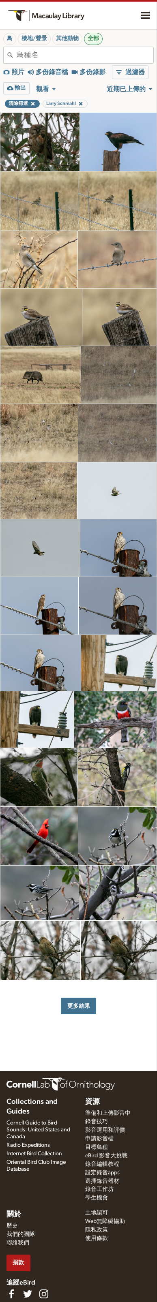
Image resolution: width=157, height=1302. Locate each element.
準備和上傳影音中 (108, 1113)
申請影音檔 (99, 1139)
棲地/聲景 (34, 38)
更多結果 (78, 1006)
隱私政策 (96, 1230)
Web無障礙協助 (105, 1221)
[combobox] (85, 55)
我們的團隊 (20, 1234)
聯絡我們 (17, 1243)
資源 (92, 1101)
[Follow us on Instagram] (44, 1294)
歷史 (12, 1226)
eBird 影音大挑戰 (106, 1156)
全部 (93, 38)
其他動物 (67, 38)
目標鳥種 (96, 1147)
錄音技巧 (96, 1122)
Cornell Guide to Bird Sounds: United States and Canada (38, 1130)
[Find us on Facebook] (11, 1294)
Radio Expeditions (28, 1145)
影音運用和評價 (105, 1130)
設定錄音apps (102, 1173)
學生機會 (96, 1198)
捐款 (18, 1262)
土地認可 (96, 1213)
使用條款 (96, 1238)
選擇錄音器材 (102, 1181)
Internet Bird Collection (34, 1154)
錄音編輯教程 (102, 1164)
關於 (13, 1214)
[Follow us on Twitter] (27, 1294)
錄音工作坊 (99, 1189)
